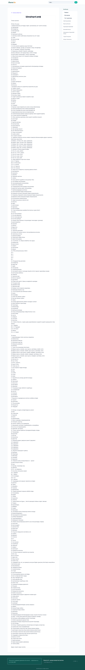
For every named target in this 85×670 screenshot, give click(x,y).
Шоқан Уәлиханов (67, 39)
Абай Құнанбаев (67, 21)
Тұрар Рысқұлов (67, 36)
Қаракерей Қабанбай (68, 26)
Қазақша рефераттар (16, 12)
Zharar (12, 2)
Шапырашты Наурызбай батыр (68, 33)
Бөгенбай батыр (67, 29)
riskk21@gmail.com (48, 662)
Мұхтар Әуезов (66, 23)
